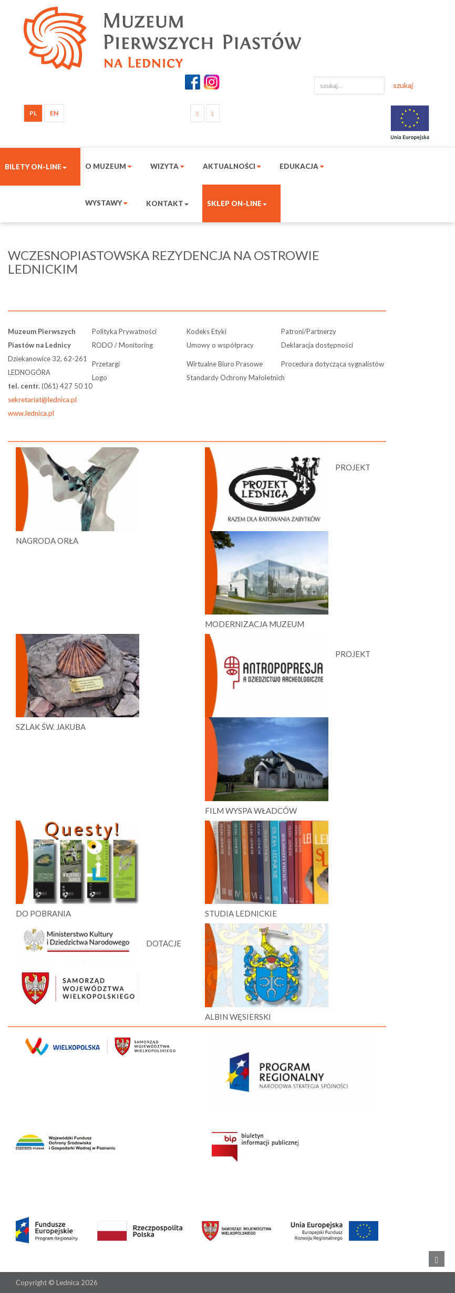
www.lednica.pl (31, 413)
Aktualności (232, 166)
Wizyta (167, 166)
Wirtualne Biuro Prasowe (225, 364)
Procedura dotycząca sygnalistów (332, 364)
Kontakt (167, 203)
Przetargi (106, 364)
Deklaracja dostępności (317, 345)
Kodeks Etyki (206, 331)
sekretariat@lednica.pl (42, 399)
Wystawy (106, 203)
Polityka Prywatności (124, 331)
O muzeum (108, 166)
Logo (99, 377)
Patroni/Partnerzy (308, 331)
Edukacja (302, 166)
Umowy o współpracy (220, 345)
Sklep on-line (237, 203)
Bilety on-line (36, 167)
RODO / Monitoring (122, 345)
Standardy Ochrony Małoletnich (236, 377)
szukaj (403, 85)
